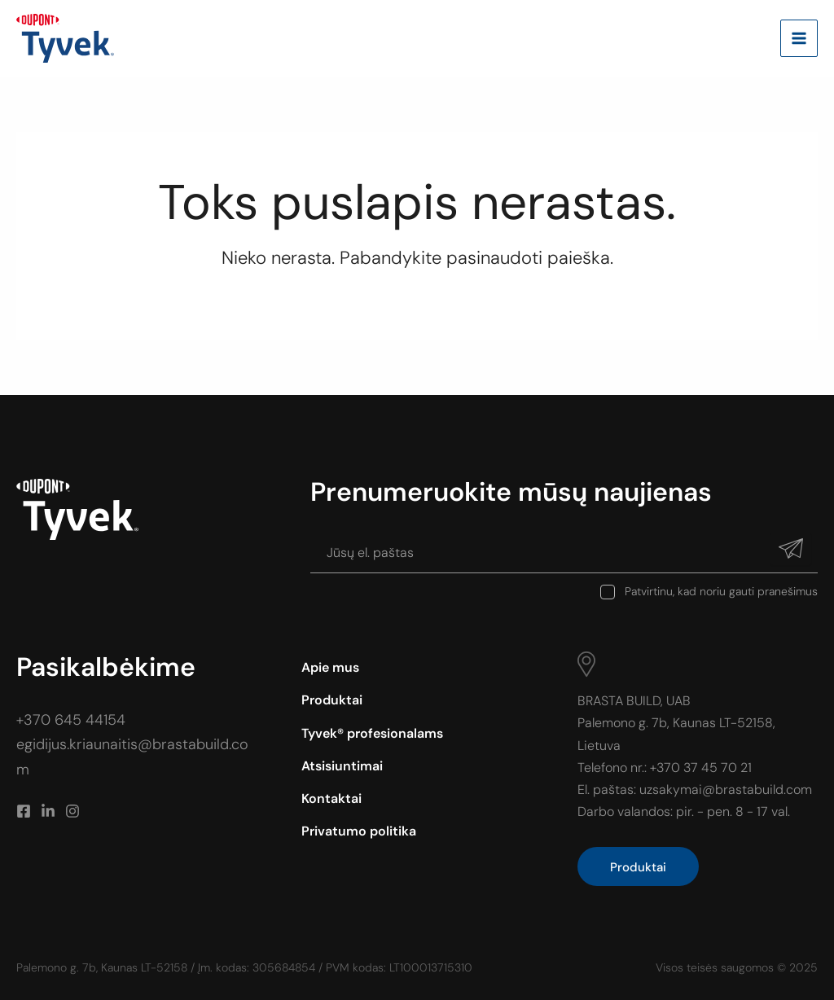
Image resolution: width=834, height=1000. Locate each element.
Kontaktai (331, 798)
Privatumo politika (358, 831)
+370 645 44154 (70, 720)
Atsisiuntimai (342, 765)
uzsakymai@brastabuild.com (725, 789)
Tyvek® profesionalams (372, 733)
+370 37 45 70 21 (701, 767)
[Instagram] (72, 811)
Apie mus (330, 667)
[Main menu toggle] (799, 38)
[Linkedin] (48, 811)
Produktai (331, 699)
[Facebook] (23, 811)
